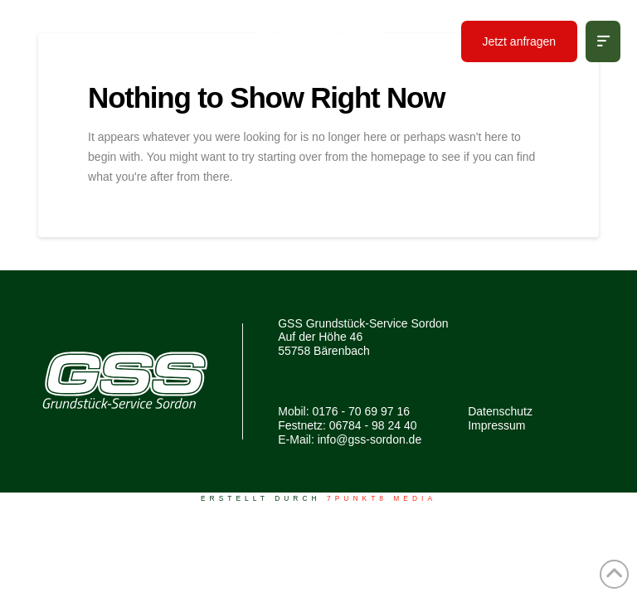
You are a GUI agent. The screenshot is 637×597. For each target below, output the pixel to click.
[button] (603, 41)
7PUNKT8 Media (381, 498)
